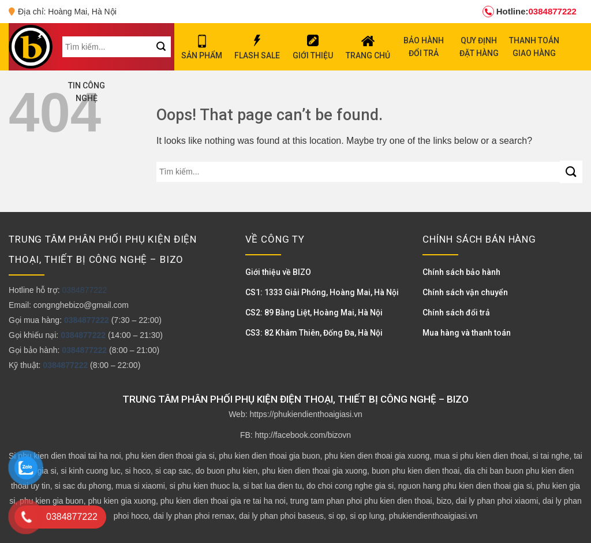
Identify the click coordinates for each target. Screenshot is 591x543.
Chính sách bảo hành (461, 272)
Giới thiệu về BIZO (278, 272)
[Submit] (571, 172)
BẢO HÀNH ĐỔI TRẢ (423, 47)
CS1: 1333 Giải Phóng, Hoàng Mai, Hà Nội (322, 292)
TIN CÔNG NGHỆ (86, 92)
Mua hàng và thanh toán (466, 332)
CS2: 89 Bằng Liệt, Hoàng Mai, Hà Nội (314, 312)
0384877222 (529, 11)
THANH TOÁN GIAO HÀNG (534, 47)
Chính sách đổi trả (456, 312)
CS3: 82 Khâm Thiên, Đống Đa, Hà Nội (314, 332)
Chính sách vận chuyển (465, 292)
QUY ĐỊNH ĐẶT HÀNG (479, 47)
